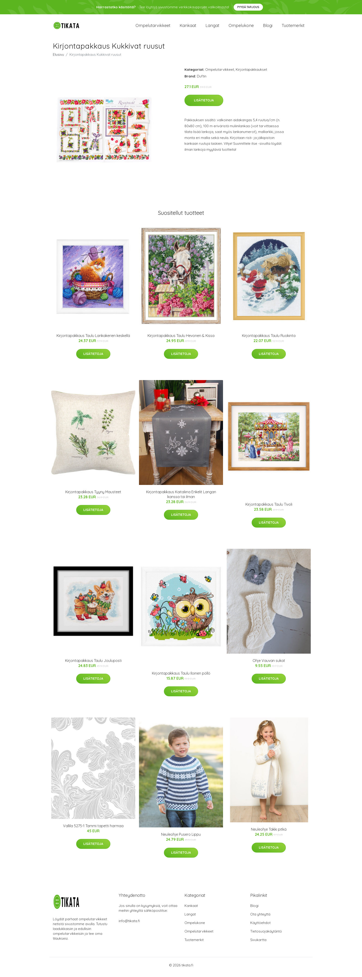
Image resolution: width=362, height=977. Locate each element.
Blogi (267, 27)
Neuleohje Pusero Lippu (181, 838)
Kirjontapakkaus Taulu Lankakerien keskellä (93, 339)
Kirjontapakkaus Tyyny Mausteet (93, 495)
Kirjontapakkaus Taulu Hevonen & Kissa (181, 339)
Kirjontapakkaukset (251, 73)
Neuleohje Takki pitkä (269, 833)
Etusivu (58, 58)
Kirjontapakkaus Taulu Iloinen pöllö (181, 677)
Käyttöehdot (260, 926)
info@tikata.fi (129, 925)
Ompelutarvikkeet (153, 27)
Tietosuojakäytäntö (266, 935)
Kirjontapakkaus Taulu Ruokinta (269, 339)
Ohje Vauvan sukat (269, 664)
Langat (212, 27)
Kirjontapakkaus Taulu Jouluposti (93, 664)
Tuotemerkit (293, 27)
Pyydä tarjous (248, 7)
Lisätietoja (204, 104)
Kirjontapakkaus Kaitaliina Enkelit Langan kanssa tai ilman (181, 498)
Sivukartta (258, 944)
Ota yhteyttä (260, 918)
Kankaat (188, 27)
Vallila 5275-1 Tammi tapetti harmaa (93, 829)
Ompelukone (241, 27)
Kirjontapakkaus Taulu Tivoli (268, 508)
